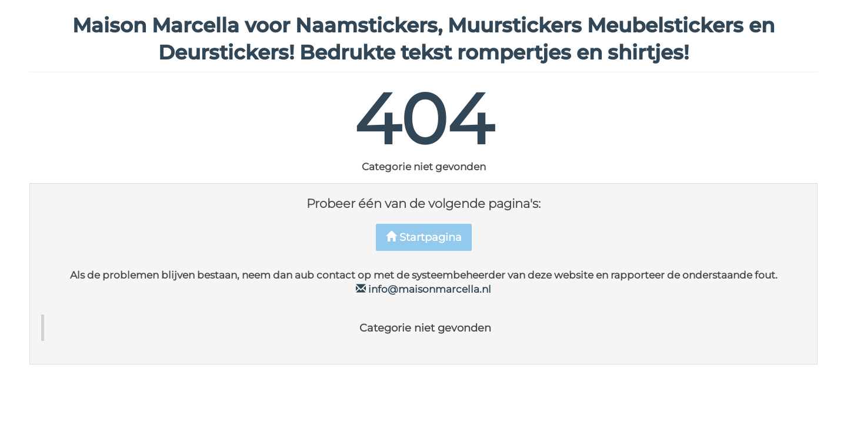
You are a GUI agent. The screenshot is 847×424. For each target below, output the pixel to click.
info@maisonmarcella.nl (423, 289)
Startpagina (424, 237)
